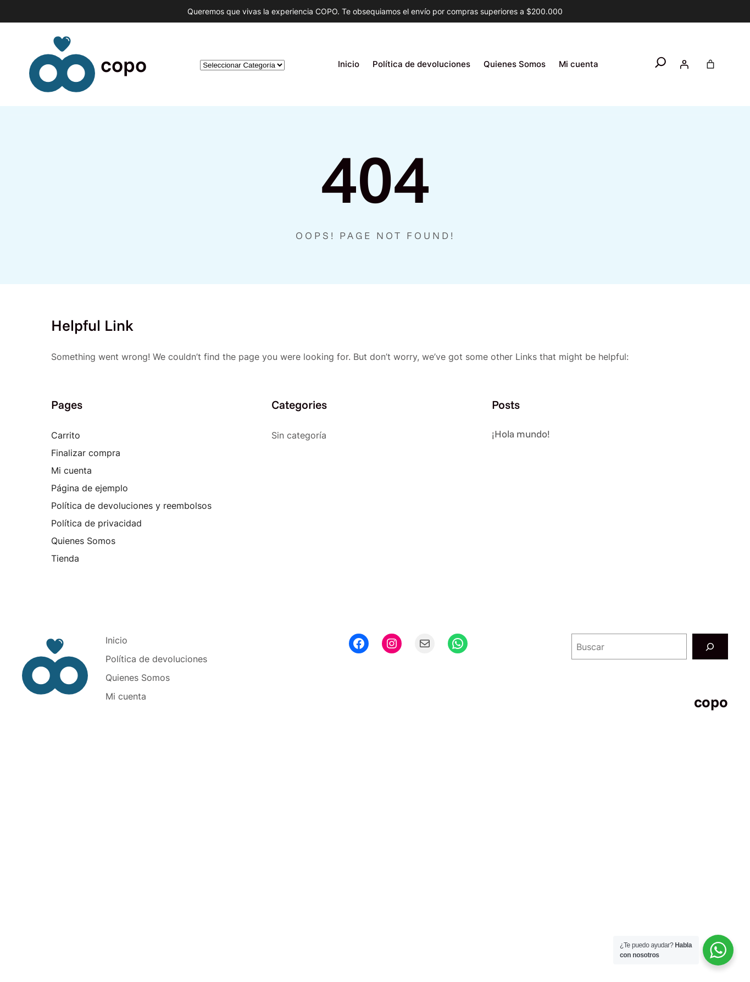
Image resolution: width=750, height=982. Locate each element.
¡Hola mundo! (521, 434)
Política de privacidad (96, 523)
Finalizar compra (85, 452)
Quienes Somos (83, 540)
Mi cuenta (71, 470)
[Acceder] (684, 64)
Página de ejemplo (89, 487)
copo (124, 64)
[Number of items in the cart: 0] (710, 64)
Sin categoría (298, 435)
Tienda (65, 558)
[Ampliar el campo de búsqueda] (661, 64)
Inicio (348, 64)
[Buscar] (710, 646)
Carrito (65, 435)
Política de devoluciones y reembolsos (131, 505)
